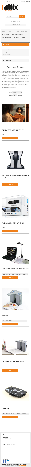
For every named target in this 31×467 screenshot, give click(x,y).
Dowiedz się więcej (15, 465)
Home (4, 49)
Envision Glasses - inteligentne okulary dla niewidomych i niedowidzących (12, 129)
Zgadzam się (22, 465)
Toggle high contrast (9, 1)
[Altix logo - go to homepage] (15, 7)
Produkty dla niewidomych (12, 49)
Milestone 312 (5, 408)
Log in (18, 21)
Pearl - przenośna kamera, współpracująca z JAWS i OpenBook (15, 269)
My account (4, 41)
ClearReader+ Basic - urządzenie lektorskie (13, 361)
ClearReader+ (5, 315)
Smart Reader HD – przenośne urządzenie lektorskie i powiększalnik (15, 176)
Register (13, 21)
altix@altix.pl (10, 442)
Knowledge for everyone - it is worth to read (11, 52)
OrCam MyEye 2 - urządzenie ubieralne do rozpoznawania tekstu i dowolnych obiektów (13, 223)
